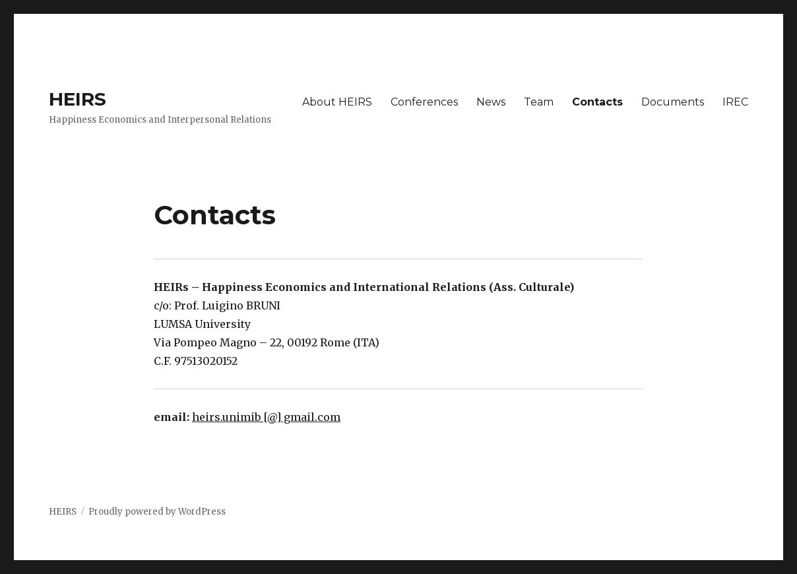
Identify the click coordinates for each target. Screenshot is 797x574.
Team (539, 102)
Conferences (424, 102)
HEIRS (77, 99)
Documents (672, 102)
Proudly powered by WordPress (157, 511)
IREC (735, 102)
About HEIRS (337, 102)
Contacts (597, 102)
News (490, 102)
